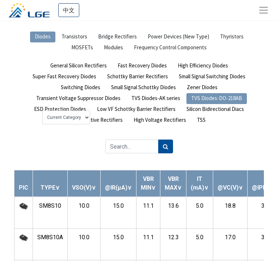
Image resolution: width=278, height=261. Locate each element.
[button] (50, 187)
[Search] (165, 146)
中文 (69, 10)
